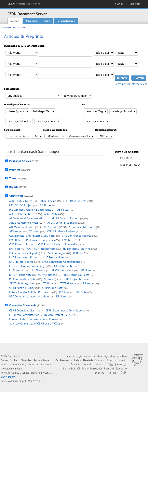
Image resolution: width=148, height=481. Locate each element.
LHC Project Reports (21, 261)
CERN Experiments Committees (64, 310)
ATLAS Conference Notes (23, 222)
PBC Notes (81, 292)
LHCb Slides (47, 201)
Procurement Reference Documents (30, 209)
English (111, 360)
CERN (23, 4)
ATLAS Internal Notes (21, 227)
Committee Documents (22, 305)
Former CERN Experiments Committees (32, 319)
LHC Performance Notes (23, 257)
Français (76, 364)
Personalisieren (66, 21)
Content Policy (18, 364)
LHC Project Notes (54, 257)
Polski (85, 368)
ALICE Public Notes (20, 201)
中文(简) (111, 372)
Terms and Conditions (39, 364)
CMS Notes (68, 240)
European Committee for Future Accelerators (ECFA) (40, 315)
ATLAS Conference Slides (62, 222)
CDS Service (22, 372)
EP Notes (61, 296)
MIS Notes (86, 270)
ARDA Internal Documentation (27, 218)
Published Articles (20, 161)
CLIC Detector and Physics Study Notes (32, 235)
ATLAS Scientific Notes (82, 227)
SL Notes (49, 279)
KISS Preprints (128, 164)
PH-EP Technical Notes (75, 275)
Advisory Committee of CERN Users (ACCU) (34, 323)
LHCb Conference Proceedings (27, 266)
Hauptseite (6, 27)
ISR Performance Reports (23, 253)
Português (96, 368)
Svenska (99, 372)
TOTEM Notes (68, 283)
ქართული (120, 364)
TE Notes (48, 283)
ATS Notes (15, 231)
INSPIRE (124, 158)
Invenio (18, 368)
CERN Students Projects (61, 231)
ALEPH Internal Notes (22, 214)
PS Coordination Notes (23, 279)
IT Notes (78, 253)
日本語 (109, 364)
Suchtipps (121, 84)
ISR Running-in (56, 253)
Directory (135, 4)
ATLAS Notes (51, 227)
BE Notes (34, 231)
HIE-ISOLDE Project (21, 205)
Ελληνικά (99, 360)
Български (66, 360)
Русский (109, 368)
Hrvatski (87, 364)
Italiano (98, 364)
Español (122, 360)
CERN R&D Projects (74, 201)
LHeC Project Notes (62, 270)
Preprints (14, 169)
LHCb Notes (16, 270)
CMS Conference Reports (76, 235)
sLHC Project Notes (74, 279)
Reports (13, 187)
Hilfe (47, 21)
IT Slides (64, 292)
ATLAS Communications (65, 218)
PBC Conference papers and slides (29, 296)
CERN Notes (16, 195)
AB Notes (62, 209)
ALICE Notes (51, 214)
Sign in (119, 4)
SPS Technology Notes (22, 283)
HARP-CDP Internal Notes (42, 248)
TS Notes (88, 283)
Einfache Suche (138, 84)
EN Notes (14, 248)
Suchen (14, 21)
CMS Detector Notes (21, 244)
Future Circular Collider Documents (30, 292)
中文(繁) (122, 372)
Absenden (32, 21)
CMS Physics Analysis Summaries (57, 244)
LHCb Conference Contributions (61, 261)
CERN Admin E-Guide (22, 288)
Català (78, 360)
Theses (13, 178)
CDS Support (8, 377)
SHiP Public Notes (52, 288)
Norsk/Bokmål (71, 368)
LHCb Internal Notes (65, 266)
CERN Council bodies (22, 310)
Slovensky (121, 368)
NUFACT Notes (46, 275)
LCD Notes (45, 205)
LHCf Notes (39, 270)
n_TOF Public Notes (21, 275)
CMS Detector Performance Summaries (32, 240)
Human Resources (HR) (76, 248)
